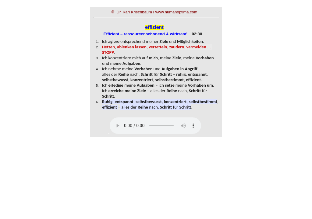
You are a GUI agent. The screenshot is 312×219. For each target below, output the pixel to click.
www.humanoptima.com (176, 12)
